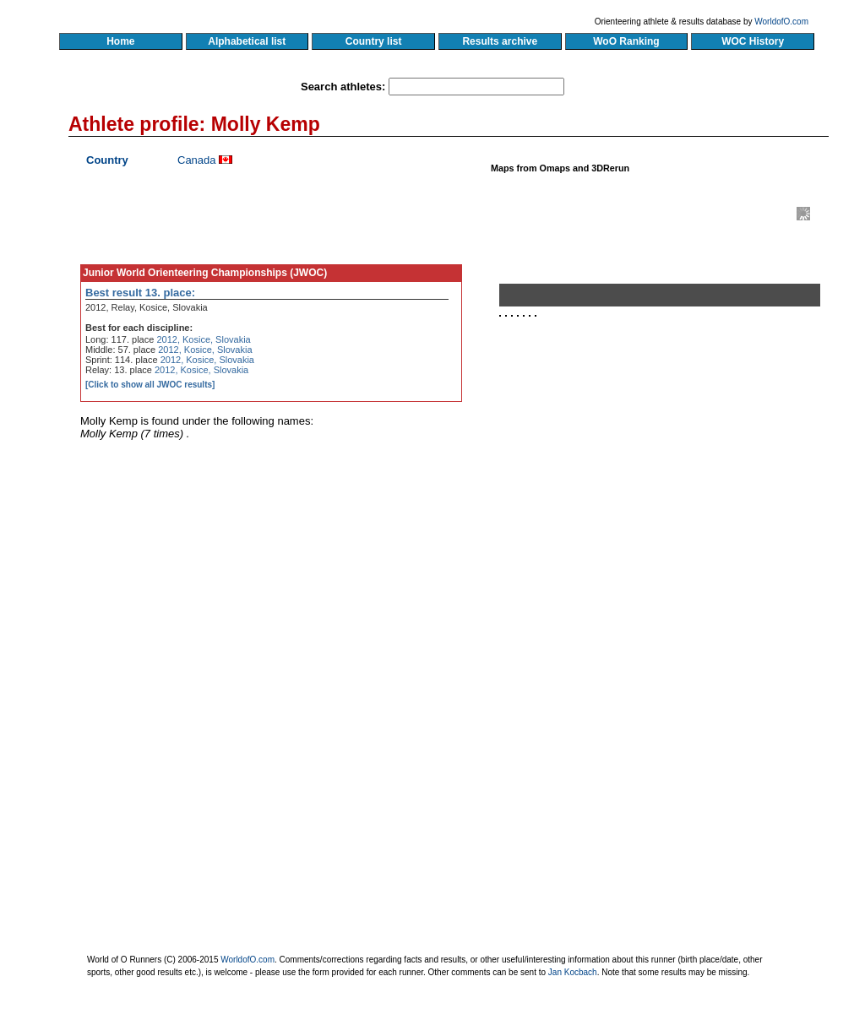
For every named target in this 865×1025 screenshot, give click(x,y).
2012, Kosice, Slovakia (203, 339)
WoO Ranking (627, 41)
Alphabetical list (247, 41)
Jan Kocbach (572, 972)
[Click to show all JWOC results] (150, 384)
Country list (373, 41)
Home (120, 41)
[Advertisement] (666, 517)
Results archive (500, 41)
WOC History (752, 41)
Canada (196, 160)
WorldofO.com (781, 21)
